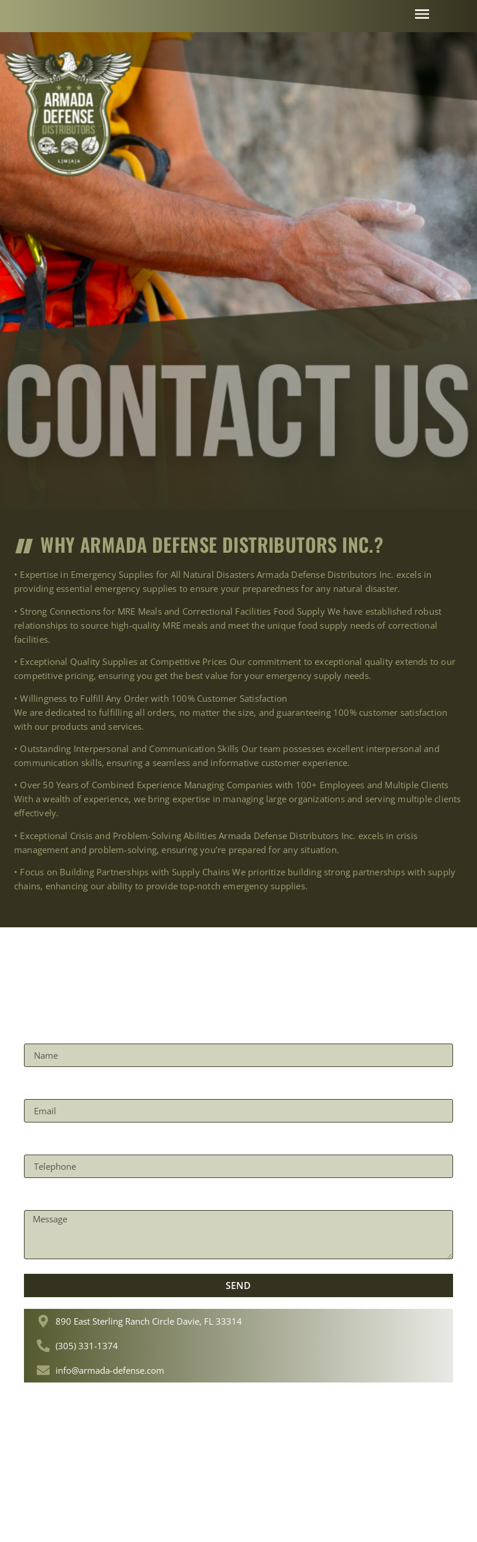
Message (47, 1199)
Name (40, 1032)
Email (38, 1088)
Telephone (52, 1143)
